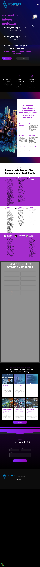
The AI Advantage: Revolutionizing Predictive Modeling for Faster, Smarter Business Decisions (7, 409)
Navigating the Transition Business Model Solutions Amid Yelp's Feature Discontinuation (19, 409)
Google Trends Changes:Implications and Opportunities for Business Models (32, 409)
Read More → (5, 395)
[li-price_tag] (19, 77)
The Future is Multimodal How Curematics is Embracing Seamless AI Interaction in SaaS (32, 386)
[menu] (37, 4)
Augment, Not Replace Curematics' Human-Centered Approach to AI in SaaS (19, 386)
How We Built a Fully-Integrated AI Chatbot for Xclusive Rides (7, 386)
